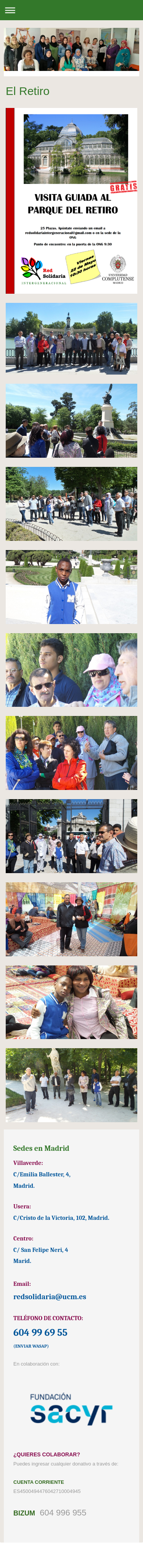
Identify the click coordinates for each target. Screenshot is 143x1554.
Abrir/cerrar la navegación (71, 10)
